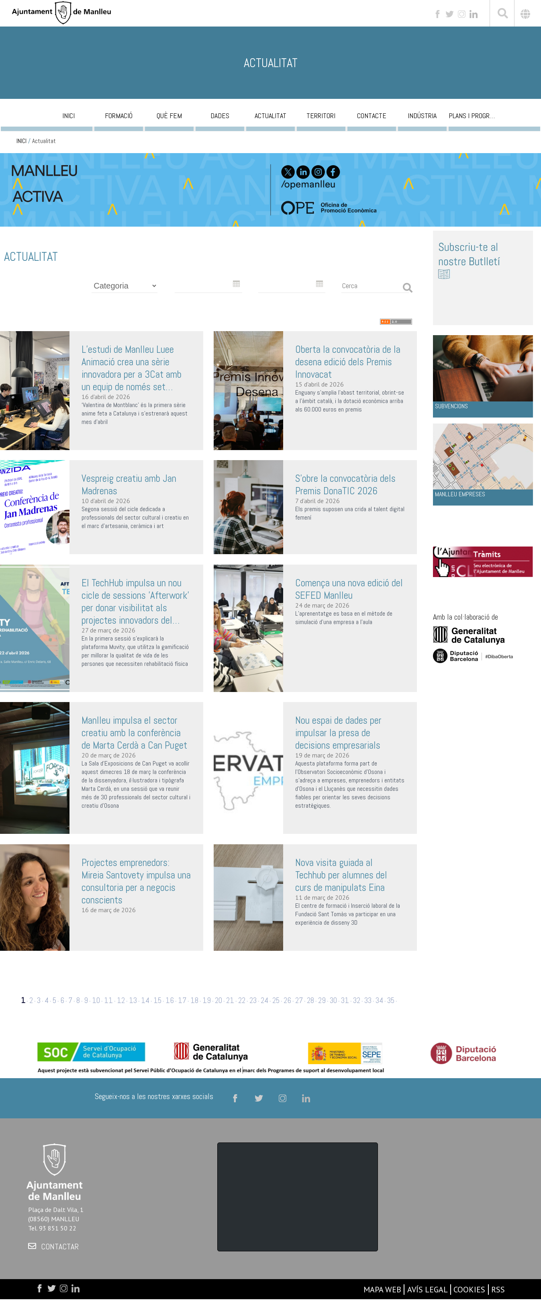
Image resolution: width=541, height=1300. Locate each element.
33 (368, 1000)
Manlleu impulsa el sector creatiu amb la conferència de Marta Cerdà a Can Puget (134, 732)
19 (206, 1000)
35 (390, 1000)
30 (333, 1000)
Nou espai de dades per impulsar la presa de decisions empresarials (338, 732)
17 (182, 1000)
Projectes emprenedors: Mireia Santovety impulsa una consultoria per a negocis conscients (136, 881)
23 (253, 1000)
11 (108, 1000)
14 (145, 1000)
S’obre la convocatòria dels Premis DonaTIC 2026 (345, 484)
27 (299, 1000)
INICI (21, 141)
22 (241, 1000)
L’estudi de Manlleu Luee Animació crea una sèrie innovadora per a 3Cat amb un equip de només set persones (132, 368)
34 (379, 1000)
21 (230, 1000)
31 (345, 1000)
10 (96, 1000)
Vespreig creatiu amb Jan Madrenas (129, 484)
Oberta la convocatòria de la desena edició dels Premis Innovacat (347, 362)
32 (356, 1000)
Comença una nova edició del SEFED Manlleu (349, 589)
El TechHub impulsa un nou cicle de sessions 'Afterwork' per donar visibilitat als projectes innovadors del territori (135, 601)
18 (194, 1000)
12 (121, 1000)
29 (322, 1000)
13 (133, 1000)
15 (157, 1000)
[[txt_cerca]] (502, 14)
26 (287, 1000)
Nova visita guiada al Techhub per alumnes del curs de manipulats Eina (341, 875)
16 (169, 1000)
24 (264, 1000)
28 (310, 1000)
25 (276, 1000)
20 (218, 1000)
